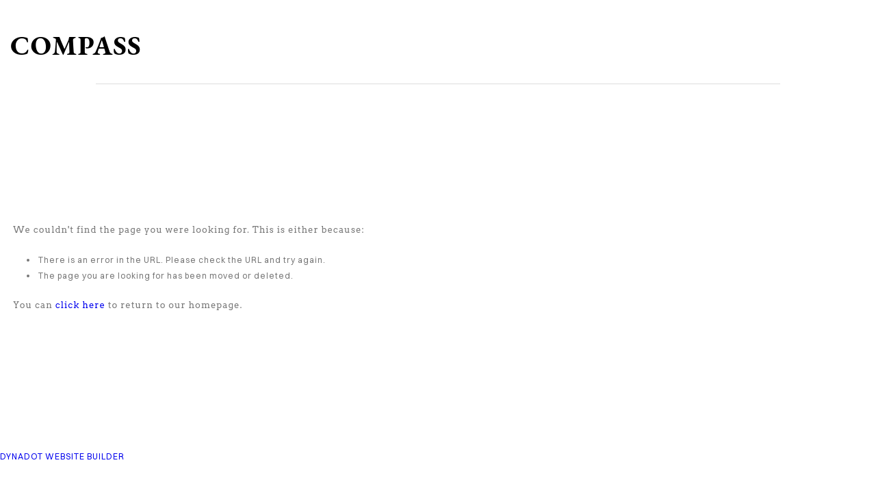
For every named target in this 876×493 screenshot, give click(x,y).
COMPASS (76, 45)
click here (80, 305)
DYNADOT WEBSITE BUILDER (62, 456)
